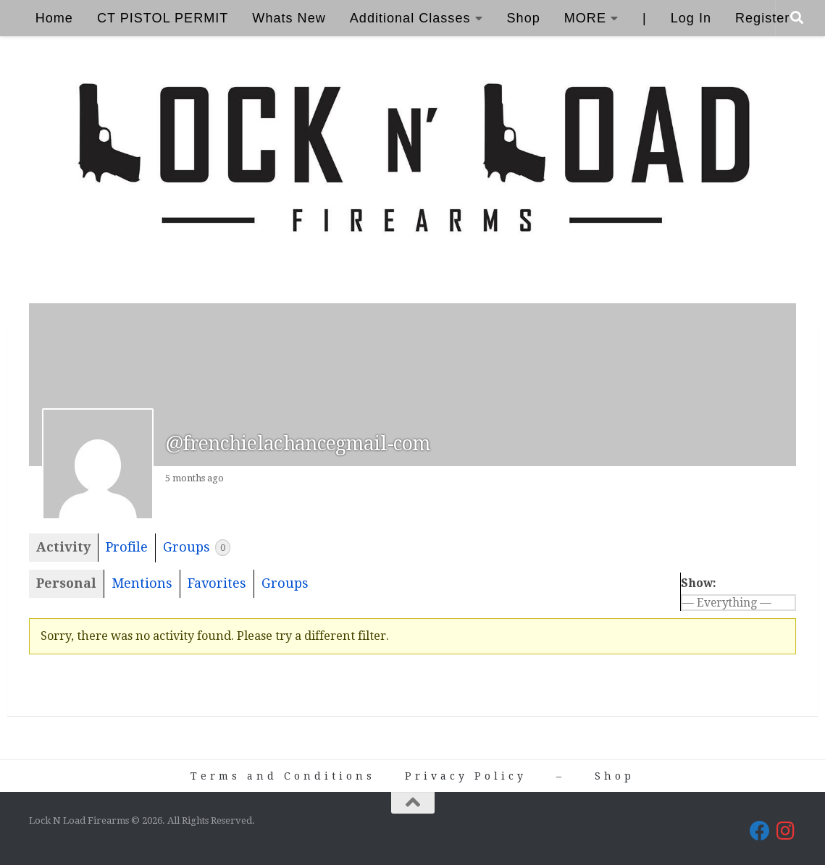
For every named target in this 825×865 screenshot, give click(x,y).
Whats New (288, 18)
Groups (196, 547)
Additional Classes (410, 18)
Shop (523, 18)
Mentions (142, 583)
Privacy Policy (466, 776)
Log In (691, 18)
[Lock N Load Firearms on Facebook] (760, 831)
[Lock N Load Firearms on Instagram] (786, 831)
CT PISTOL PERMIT (162, 18)
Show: (698, 583)
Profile (127, 546)
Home (54, 18)
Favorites (217, 583)
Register (762, 18)
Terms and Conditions (282, 776)
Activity (63, 546)
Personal (66, 583)
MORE (585, 18)
